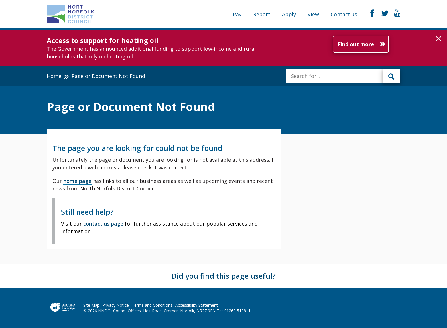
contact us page (103, 223)
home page (77, 180)
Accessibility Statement (196, 305)
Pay (237, 14)
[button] (438, 39)
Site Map (91, 305)
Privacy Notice (115, 305)
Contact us (344, 14)
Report (261, 14)
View (313, 14)
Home (54, 76)
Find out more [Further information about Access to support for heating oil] (356, 44)
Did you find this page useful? (223, 276)
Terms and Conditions (152, 305)
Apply (289, 14)
